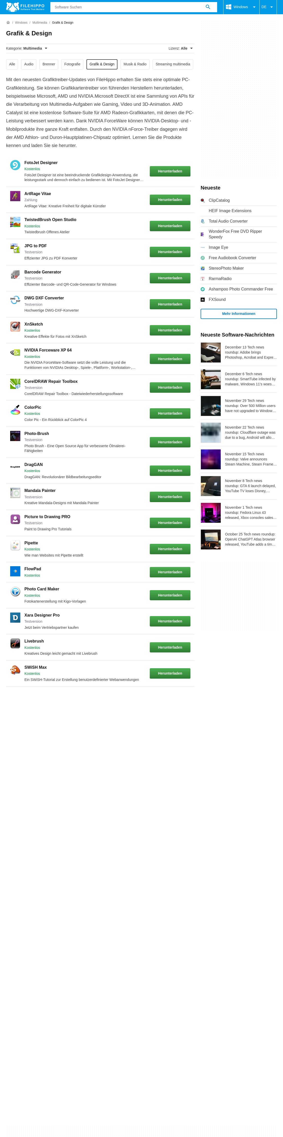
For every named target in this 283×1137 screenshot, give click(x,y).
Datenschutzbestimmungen (136, 919)
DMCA (202, 919)
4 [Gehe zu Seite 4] (58, 699)
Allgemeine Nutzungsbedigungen (36, 919)
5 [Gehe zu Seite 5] (73, 699)
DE (268, 7)
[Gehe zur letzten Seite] (184, 699)
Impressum (179, 919)
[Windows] (21, 23)
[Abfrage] (133, 7)
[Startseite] (8, 22)
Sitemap (71, 909)
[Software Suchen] (208, 7)
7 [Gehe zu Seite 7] (104, 699)
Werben (50, 909)
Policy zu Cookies (89, 919)
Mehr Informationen (239, 314)
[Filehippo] (25, 7)
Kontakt (29, 909)
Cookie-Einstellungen (234, 919)
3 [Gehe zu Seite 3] (43, 699)
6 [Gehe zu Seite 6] (88, 699)
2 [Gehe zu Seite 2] (27, 699)
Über (10, 909)
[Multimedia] (39, 23)
